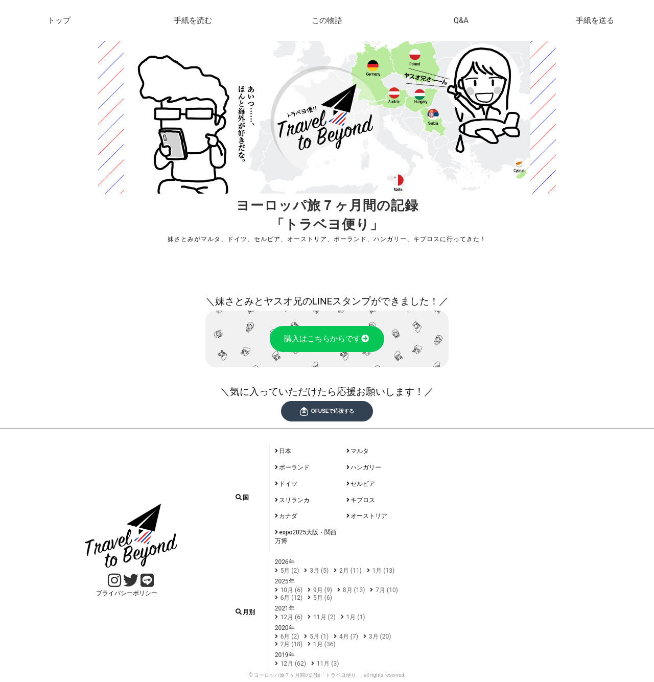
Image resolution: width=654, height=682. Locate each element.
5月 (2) (290, 570)
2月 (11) (350, 570)
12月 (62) (293, 663)
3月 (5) (319, 570)
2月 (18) (292, 644)
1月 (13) (383, 570)
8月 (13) (354, 590)
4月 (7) (348, 636)
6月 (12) (292, 597)
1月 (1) (355, 617)
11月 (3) (328, 663)
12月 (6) (292, 617)
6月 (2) (290, 636)
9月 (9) (322, 590)
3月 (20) (380, 636)
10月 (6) (292, 590)
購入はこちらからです (327, 339)
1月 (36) (324, 644)
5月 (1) (319, 636)
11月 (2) (324, 617)
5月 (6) (322, 597)
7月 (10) (387, 590)
